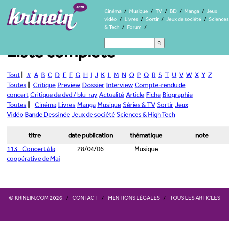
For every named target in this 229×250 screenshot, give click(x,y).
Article (135, 94)
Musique (138, 11)
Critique (44, 85)
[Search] (129, 43)
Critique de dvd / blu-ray (63, 94)
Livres (131, 19)
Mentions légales (134, 197)
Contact (85, 197)
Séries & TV (139, 104)
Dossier (93, 85)
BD (173, 11)
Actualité (111, 94)
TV (159, 11)
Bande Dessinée (47, 114)
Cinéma (112, 11)
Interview (119, 85)
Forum (134, 27)
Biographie (178, 94)
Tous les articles (195, 197)
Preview (68, 85)
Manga (191, 11)
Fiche (153, 94)
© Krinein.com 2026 (35, 197)
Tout (13, 74)
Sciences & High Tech (146, 114)
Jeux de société (183, 19)
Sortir (152, 19)
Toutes (16, 85)
